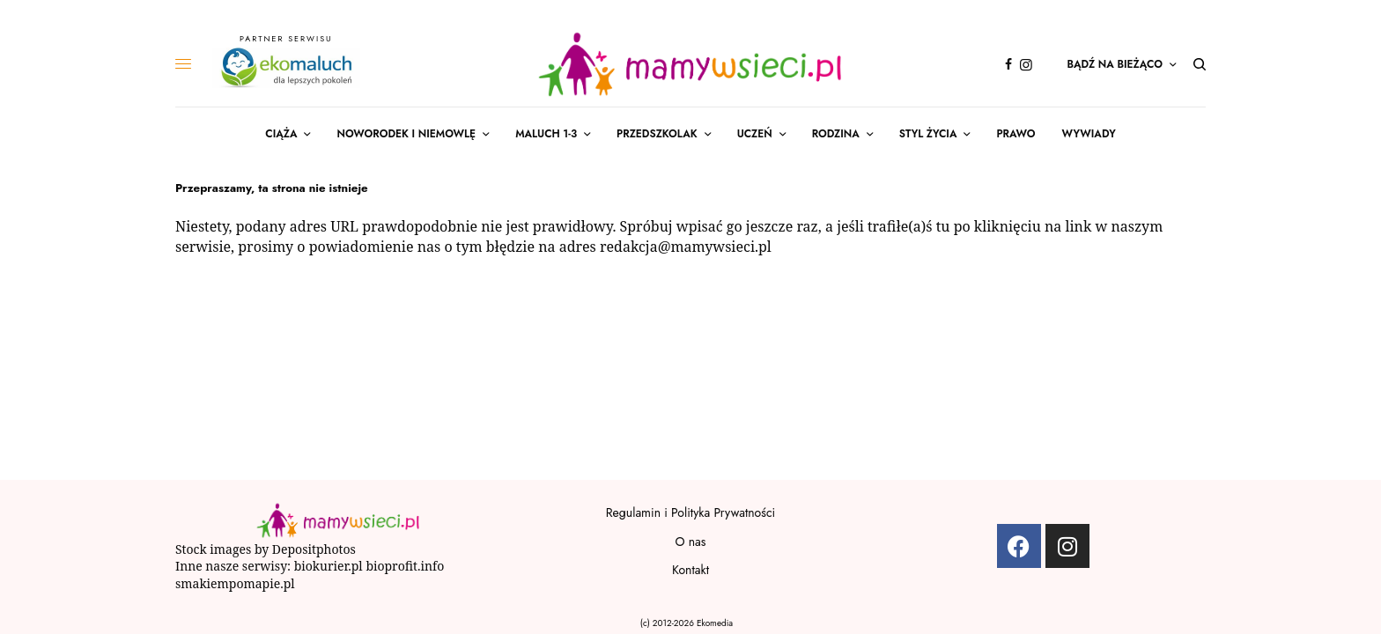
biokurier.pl (328, 565)
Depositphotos (314, 549)
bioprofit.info (405, 565)
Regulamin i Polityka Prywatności (690, 512)
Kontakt (690, 570)
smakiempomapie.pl (236, 583)
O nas (691, 541)
